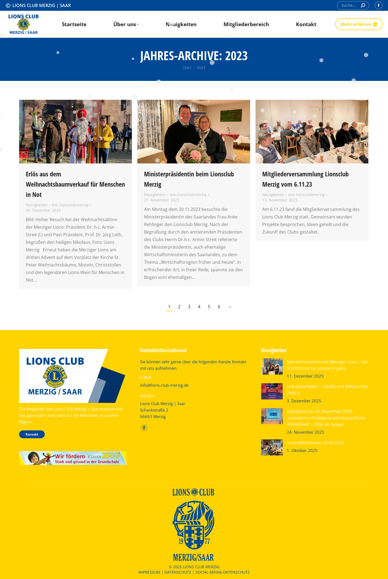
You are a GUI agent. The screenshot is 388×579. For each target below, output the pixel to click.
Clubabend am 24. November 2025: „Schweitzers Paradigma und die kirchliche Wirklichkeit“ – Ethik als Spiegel (326, 418)
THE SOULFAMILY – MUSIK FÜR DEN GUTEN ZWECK (327, 390)
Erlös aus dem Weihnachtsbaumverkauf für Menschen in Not (75, 184)
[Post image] (272, 366)
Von (70, 204)
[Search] (353, 5)
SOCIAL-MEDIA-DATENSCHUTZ (222, 572)
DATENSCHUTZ (178, 572)
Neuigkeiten (37, 204)
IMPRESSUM (149, 572)
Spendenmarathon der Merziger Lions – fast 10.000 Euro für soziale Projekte (327, 365)
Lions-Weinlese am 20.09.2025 (315, 442)
